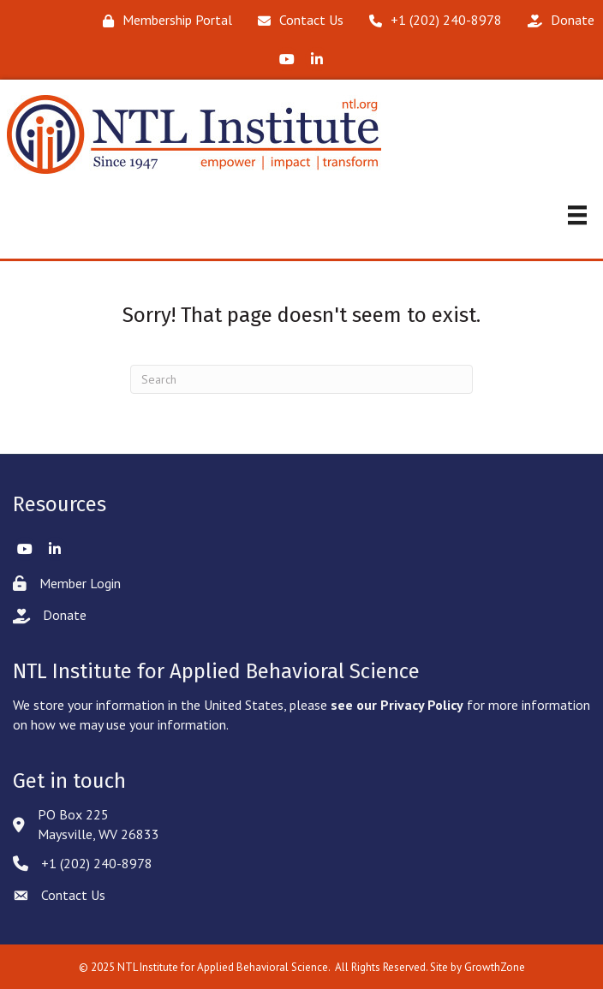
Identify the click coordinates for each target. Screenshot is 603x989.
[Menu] (577, 215)
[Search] (301, 379)
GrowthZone (494, 967)
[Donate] (556, 20)
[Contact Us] (296, 20)
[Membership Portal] (163, 20)
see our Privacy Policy (397, 704)
